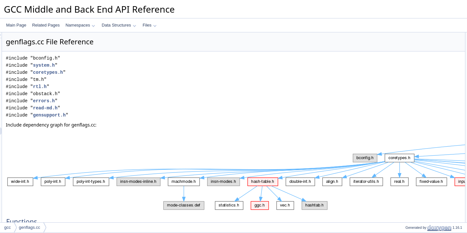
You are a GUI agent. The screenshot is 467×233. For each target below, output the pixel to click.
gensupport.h (130, 115)
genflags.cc (29, 227)
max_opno (409, 100)
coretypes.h (129, 72)
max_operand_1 (414, 43)
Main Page (16, 25)
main (404, 71)
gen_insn (408, 64)
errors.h (125, 101)
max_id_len (410, 93)
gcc (7, 227)
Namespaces (80, 25)
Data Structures (119, 25)
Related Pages (46, 25)
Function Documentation (416, 107)
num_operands (413, 50)
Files (150, 25)
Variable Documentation (415, 150)
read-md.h (126, 108)
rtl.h (121, 86)
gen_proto (408, 57)
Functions (403, 36)
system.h (125, 65)
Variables (403, 78)
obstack (406, 85)
